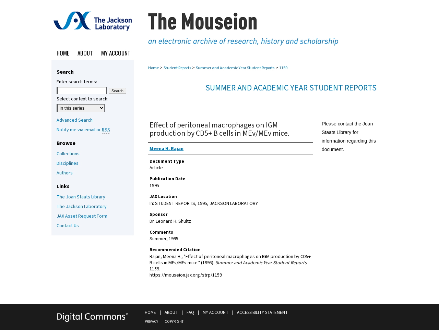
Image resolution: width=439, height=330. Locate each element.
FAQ (190, 312)
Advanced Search (75, 120)
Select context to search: (82, 99)
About (171, 312)
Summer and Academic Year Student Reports (235, 68)
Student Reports (177, 68)
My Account (215, 312)
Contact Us (68, 225)
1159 (283, 68)
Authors (65, 173)
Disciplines (68, 163)
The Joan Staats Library (81, 197)
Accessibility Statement (262, 312)
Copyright (174, 321)
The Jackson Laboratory (82, 206)
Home (153, 68)
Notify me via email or (83, 129)
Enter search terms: (77, 81)
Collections (68, 153)
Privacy (151, 321)
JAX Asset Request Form (82, 216)
